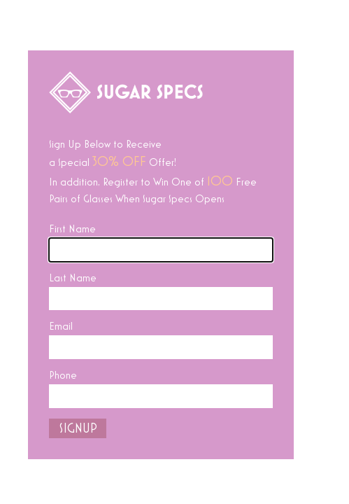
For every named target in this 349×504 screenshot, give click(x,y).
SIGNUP (78, 428)
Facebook (178, 476)
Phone (63, 375)
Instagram (254, 476)
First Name (72, 228)
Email (61, 326)
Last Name (73, 278)
